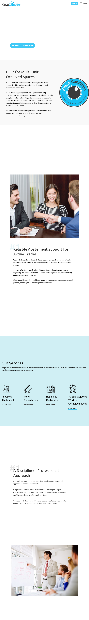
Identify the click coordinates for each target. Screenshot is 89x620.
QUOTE (74, 3)
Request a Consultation (22, 45)
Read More (6, 405)
